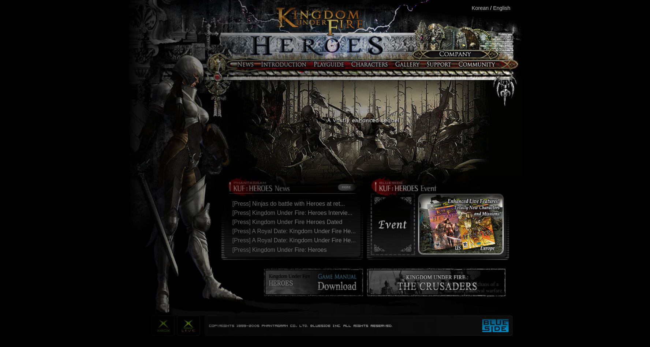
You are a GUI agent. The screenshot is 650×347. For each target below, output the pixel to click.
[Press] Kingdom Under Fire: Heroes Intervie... (294, 213)
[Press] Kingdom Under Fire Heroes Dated (288, 222)
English (501, 8)
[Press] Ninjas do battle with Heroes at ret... (290, 204)
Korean (480, 8)
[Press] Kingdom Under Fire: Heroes (281, 250)
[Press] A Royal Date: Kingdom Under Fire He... (295, 231)
